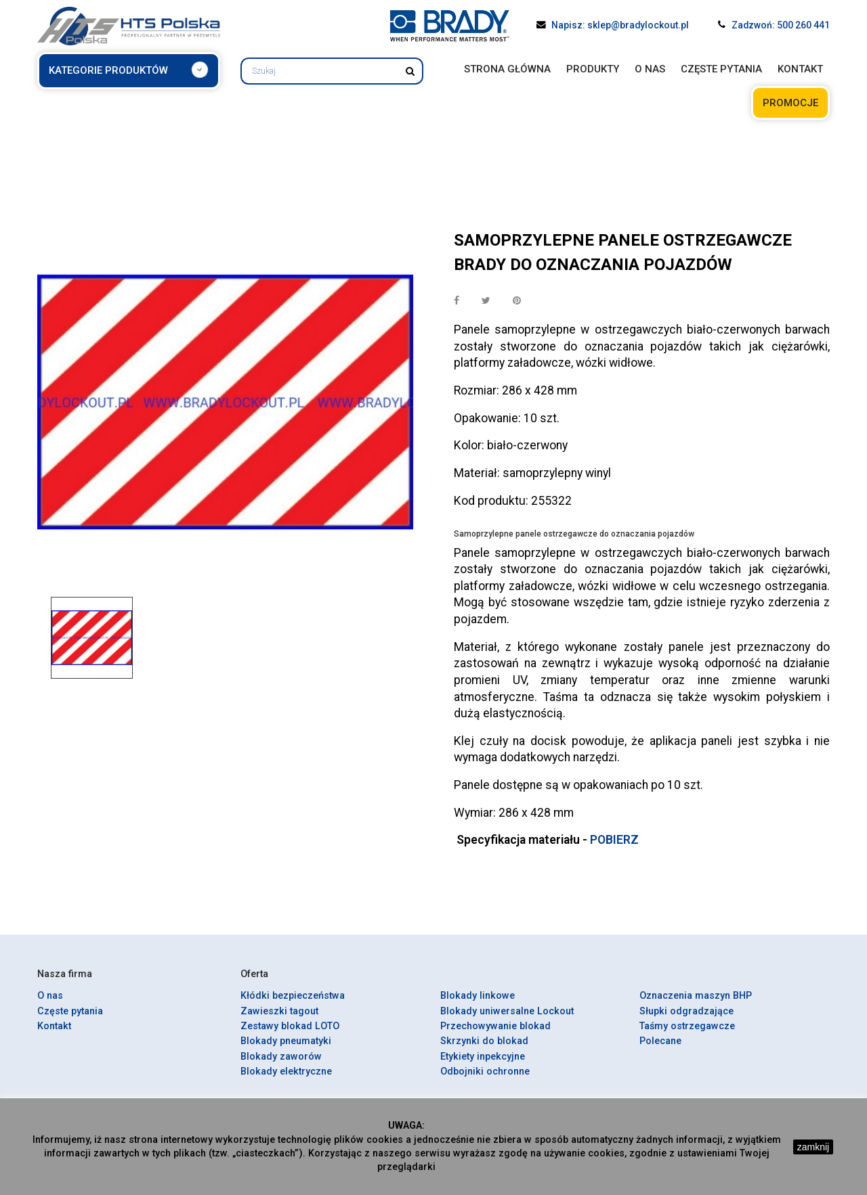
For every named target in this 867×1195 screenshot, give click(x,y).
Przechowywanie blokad (495, 1026)
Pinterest (517, 301)
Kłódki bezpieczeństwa (292, 995)
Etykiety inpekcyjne (482, 1056)
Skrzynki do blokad (484, 1041)
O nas (50, 995)
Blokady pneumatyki (285, 1041)
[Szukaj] (331, 71)
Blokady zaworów (281, 1056)
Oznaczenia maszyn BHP (695, 995)
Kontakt (54, 1026)
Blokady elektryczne (286, 1071)
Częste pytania (70, 1011)
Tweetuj (486, 301)
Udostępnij (456, 301)
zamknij (813, 1147)
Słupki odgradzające (686, 1011)
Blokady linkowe (477, 995)
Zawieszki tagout (279, 1011)
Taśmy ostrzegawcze (687, 1026)
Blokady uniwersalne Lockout (507, 1011)
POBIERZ (614, 840)
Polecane (660, 1041)
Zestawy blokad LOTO (289, 1026)
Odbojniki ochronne (485, 1071)
